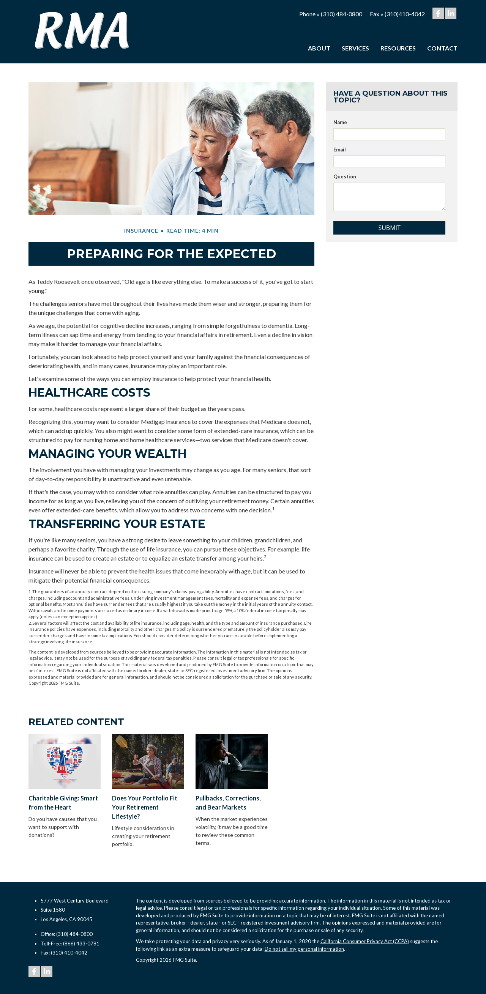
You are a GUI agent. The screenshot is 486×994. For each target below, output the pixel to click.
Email (339, 150)
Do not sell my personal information (304, 949)
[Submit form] (389, 228)
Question (344, 176)
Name (340, 122)
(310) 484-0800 (341, 13)
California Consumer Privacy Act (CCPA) (364, 941)
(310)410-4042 (405, 13)
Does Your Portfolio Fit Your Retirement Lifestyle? (144, 807)
